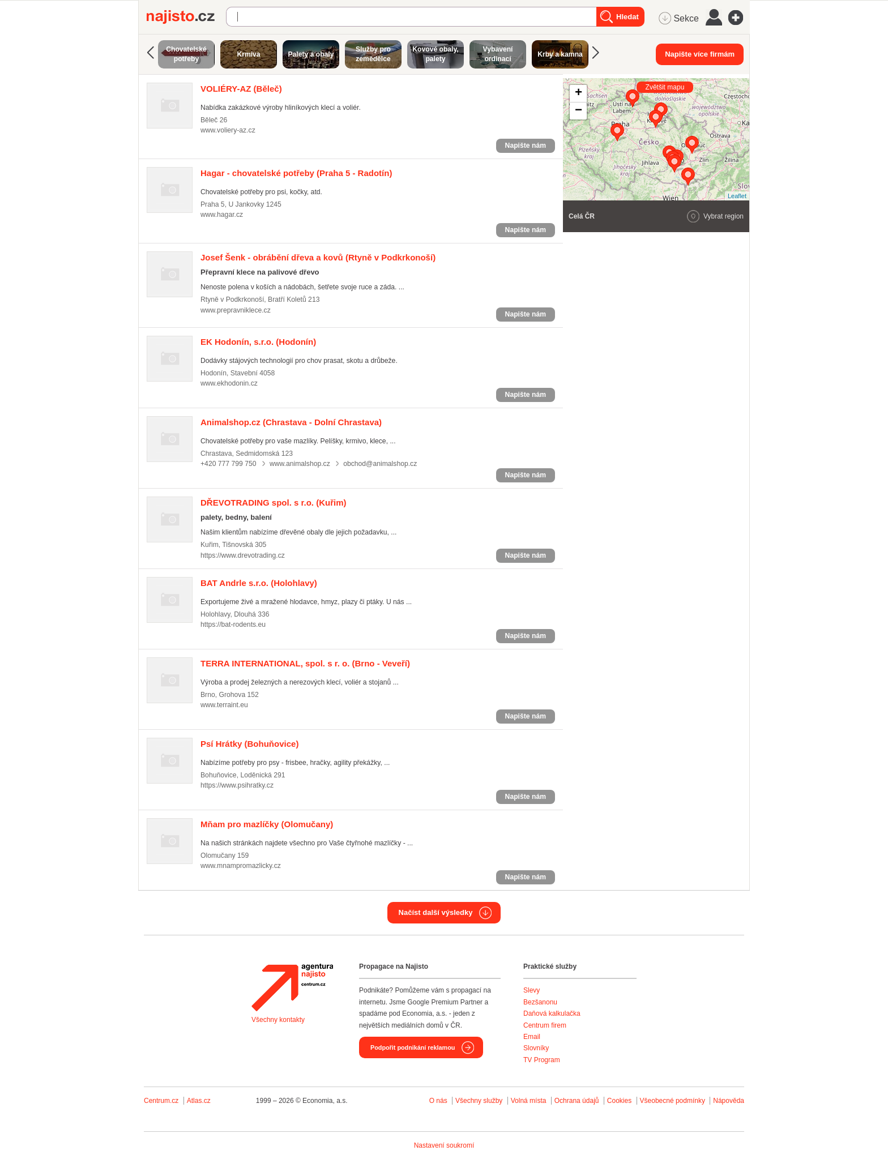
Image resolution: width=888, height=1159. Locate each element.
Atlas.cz (199, 1101)
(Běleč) (241, 88)
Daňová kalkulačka (551, 1013)
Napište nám (525, 145)
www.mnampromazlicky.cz (240, 866)
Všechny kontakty (278, 1020)
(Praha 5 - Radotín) (296, 173)
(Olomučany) (266, 824)
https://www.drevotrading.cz (242, 555)
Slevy (531, 990)
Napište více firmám (700, 54)
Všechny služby (480, 1101)
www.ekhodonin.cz (229, 383)
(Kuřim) (273, 502)
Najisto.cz (186, 16)
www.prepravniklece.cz (235, 310)
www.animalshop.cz (300, 464)
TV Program (541, 1060)
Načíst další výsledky (436, 912)
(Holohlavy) (258, 583)
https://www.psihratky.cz (237, 785)
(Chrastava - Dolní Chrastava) (291, 422)
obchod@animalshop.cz (380, 464)
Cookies (619, 1101)
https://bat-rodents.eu (233, 624)
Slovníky (536, 1048)
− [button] (578, 110)
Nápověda (728, 1101)
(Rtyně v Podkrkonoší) (318, 257)
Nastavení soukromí (444, 1145)
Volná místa (529, 1101)
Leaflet (737, 196)
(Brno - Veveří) (305, 663)
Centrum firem (544, 1025)
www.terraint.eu (224, 705)
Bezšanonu (540, 1002)
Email (531, 1037)
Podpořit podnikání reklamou (412, 1047)
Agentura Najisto (292, 987)
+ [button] (578, 93)
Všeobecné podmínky (672, 1101)
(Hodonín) (258, 342)
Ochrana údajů (576, 1101)
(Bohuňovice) (249, 744)
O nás (438, 1101)
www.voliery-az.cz (227, 130)
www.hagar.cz (221, 215)
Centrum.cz (161, 1101)
